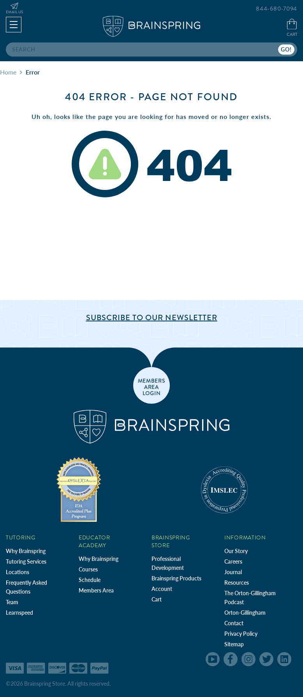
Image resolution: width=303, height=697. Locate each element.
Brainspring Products (176, 578)
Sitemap (234, 644)
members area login (152, 386)
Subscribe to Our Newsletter (151, 317)
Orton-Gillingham (245, 612)
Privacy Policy (240, 633)
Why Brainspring (26, 551)
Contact (233, 623)
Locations (17, 572)
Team (12, 602)
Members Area (96, 590)
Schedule (89, 579)
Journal (233, 572)
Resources (236, 582)
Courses (88, 569)
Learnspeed (19, 612)
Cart (157, 599)
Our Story (236, 551)
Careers (233, 561)
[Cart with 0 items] (292, 28)
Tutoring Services (26, 561)
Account (162, 588)
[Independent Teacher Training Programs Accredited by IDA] (78, 489)
